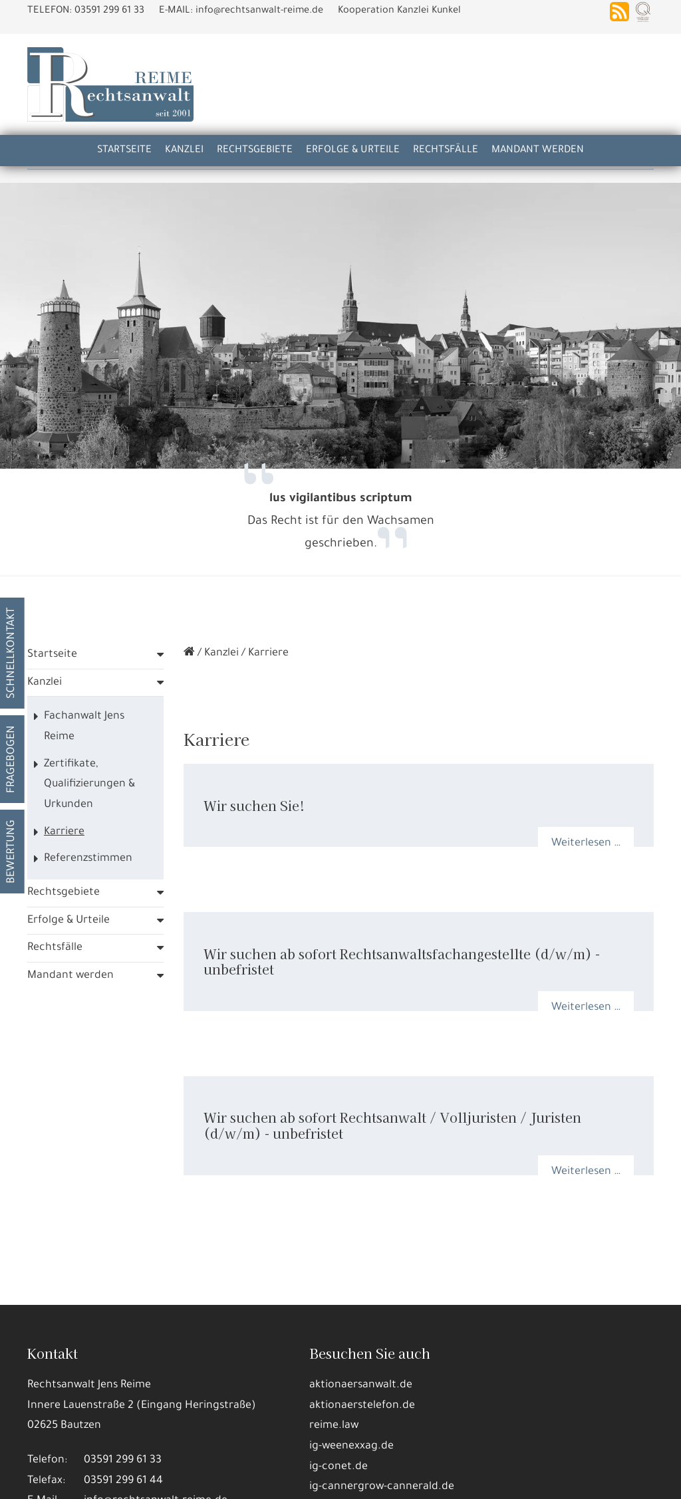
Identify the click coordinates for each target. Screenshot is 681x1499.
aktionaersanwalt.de (360, 1374)
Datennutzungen (227, 1446)
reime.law (333, 1415)
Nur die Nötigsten (199, 1479)
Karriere (64, 821)
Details (121, 1479)
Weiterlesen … (585, 832)
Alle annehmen (48, 1479)
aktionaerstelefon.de (362, 1395)
